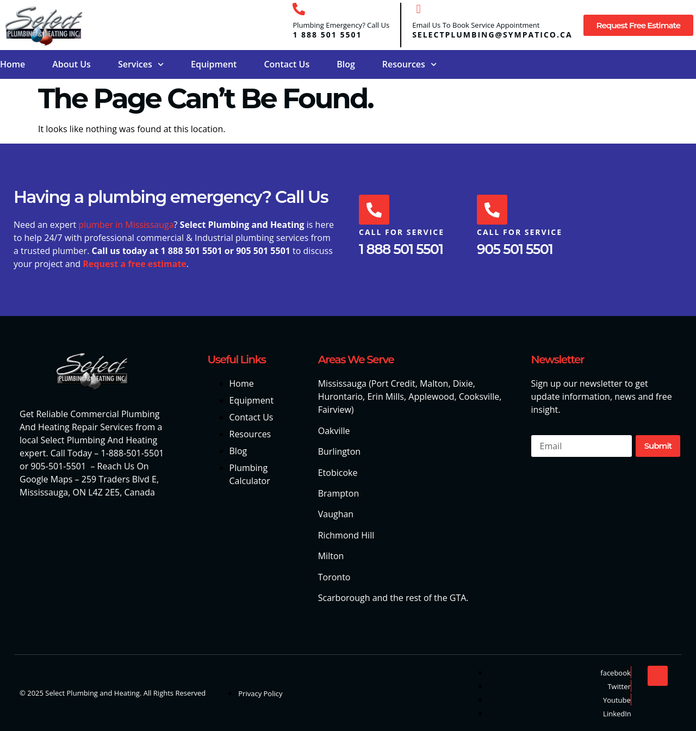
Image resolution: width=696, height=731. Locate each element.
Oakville (334, 431)
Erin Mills (385, 396)
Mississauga (342, 383)
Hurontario (340, 396)
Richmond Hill (346, 535)
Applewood (431, 396)
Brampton (338, 493)
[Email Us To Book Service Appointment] (418, 9)
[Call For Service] (374, 210)
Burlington (339, 451)
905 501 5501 (514, 249)
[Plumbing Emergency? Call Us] (299, 9)
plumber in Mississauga (125, 225)
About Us (71, 64)
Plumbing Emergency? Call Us (341, 25)
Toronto (334, 577)
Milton (331, 556)
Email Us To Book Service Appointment (475, 25)
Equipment (214, 64)
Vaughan (335, 514)
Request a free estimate (135, 264)
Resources (409, 64)
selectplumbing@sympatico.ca (492, 34)
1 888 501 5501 (327, 34)
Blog (346, 64)
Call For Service (401, 232)
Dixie (463, 383)
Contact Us (286, 64)
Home (12, 64)
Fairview (334, 410)
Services (141, 64)
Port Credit (393, 383)
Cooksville (479, 396)
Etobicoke (338, 473)
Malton (434, 383)
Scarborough (344, 598)
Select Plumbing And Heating (98, 440)
